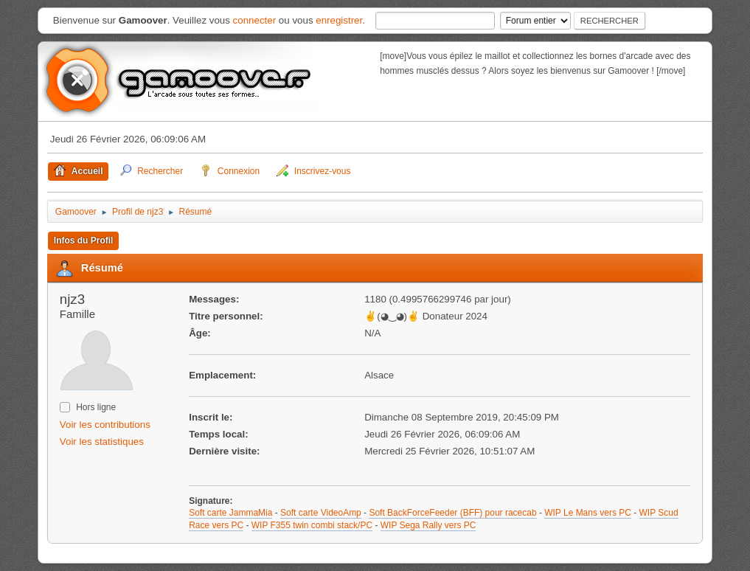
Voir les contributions (105, 424)
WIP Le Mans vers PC (587, 513)
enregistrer (339, 20)
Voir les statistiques (102, 441)
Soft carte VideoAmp (320, 513)
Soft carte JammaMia (230, 513)
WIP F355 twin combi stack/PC (311, 525)
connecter (255, 20)
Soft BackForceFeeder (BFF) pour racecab (452, 513)
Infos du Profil (84, 240)
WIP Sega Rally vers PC (428, 525)
